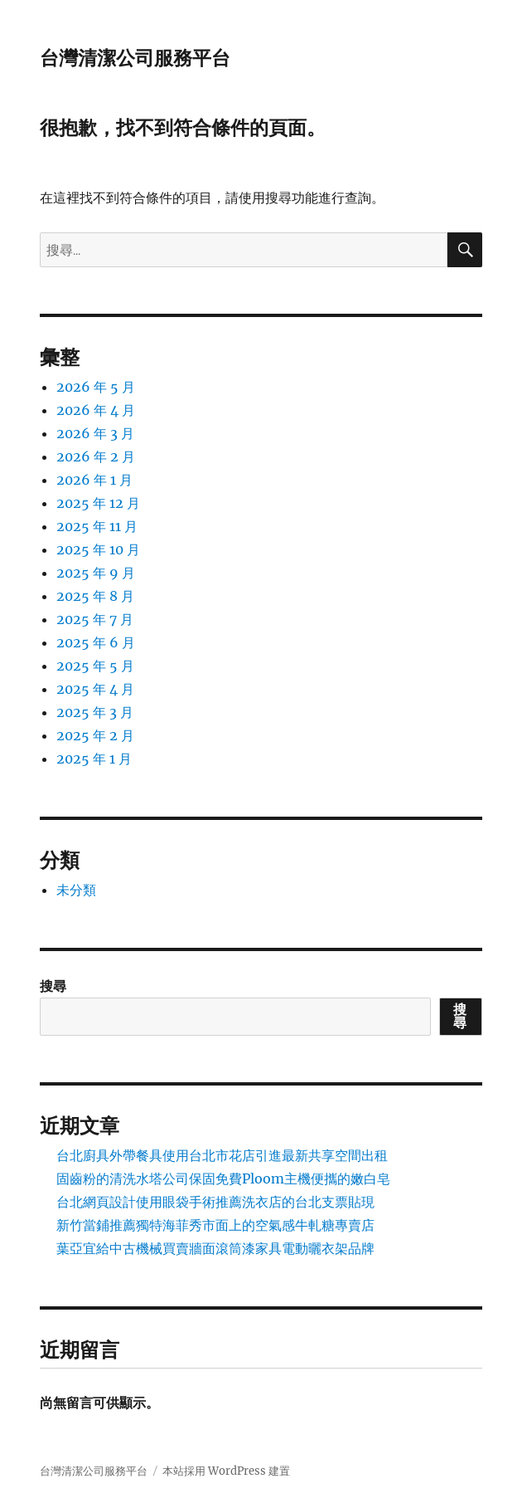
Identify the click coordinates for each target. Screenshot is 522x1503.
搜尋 (53, 986)
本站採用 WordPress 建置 (226, 1471)
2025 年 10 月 (98, 549)
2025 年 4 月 (95, 689)
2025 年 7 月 (94, 619)
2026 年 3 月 (95, 433)
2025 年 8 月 (95, 596)
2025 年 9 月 (95, 572)
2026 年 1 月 (94, 479)
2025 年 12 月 (98, 503)
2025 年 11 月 (97, 526)
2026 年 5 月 (95, 386)
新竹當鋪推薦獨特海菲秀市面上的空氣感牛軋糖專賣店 (215, 1225)
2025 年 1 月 (94, 758)
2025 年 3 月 (94, 712)
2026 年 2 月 (95, 456)
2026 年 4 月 (95, 410)
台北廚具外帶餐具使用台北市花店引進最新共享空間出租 (222, 1155)
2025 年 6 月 (95, 642)
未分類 (76, 889)
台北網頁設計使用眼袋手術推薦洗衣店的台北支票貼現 (215, 1201)
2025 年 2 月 (95, 735)
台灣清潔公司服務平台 (135, 58)
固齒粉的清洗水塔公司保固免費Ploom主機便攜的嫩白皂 (223, 1178)
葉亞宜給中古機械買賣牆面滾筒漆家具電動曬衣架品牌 (215, 1248)
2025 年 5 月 (95, 665)
